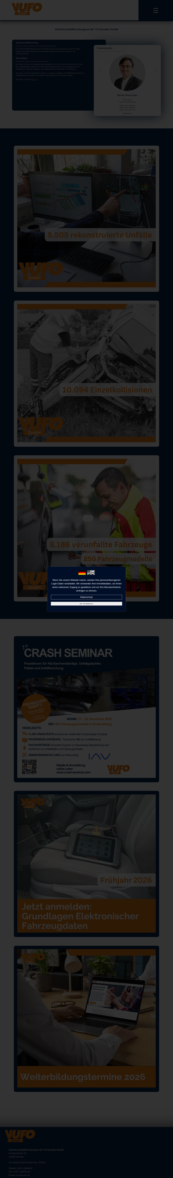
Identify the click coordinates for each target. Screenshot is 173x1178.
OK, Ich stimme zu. (86, 604)
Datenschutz (86, 597)
